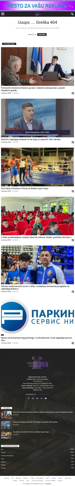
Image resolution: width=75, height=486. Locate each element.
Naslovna (6, 478)
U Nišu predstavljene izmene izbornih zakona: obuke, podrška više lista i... (36, 237)
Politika (3, 465)
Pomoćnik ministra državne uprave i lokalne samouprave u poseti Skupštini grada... (33, 89)
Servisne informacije (7, 455)
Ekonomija (4, 136)
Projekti (60, 480)
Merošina (18, 478)
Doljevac (25, 478)
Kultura (3, 462)
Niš (2, 85)
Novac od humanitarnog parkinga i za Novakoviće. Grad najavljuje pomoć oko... (36, 339)
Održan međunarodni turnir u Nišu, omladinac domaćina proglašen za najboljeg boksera (35, 287)
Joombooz (48, 483)
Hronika (3, 468)
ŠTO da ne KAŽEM (50, 480)
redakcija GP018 (6, 93)
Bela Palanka (39, 478)
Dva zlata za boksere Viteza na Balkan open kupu (24, 188)
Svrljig (32, 478)
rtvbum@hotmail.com (43, 394)
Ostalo (47, 478)
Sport (2, 459)
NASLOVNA (42, 34)
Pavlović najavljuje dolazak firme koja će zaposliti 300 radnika (30, 139)
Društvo (3, 452)
